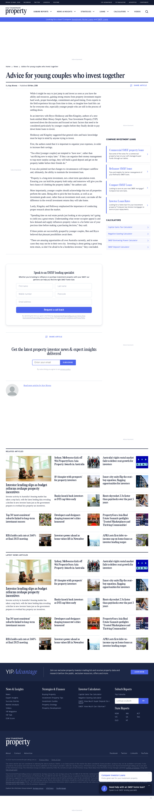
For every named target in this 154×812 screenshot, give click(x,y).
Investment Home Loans (82, 19)
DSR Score (10, 718)
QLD (117, 720)
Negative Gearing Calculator (90, 698)
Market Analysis (12, 705)
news (16, 66)
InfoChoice (50, 788)
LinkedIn (46, 2)
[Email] (54, 302)
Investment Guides (50, 701)
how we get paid (11, 770)
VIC (116, 717)
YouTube (144, 753)
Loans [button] (104, 11)
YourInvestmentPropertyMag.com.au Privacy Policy (38, 318)
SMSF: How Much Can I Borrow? (92, 706)
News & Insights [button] (66, 11)
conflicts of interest (133, 768)
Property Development (51, 708)
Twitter (37, 2)
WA (127, 713)
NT (127, 720)
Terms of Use (55, 759)
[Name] (34, 286)
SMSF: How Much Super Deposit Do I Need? (94, 702)
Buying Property (49, 694)
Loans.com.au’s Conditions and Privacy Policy (71, 318)
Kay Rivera (12, 85)
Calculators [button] (121, 11)
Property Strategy (49, 705)
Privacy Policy (44, 759)
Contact (17, 753)
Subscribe (68, 362)
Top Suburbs (120, 694)
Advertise (133, 2)
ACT (138, 713)
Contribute (144, 2)
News (8, 694)
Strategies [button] (87, 11)
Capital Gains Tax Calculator (90, 694)
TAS (138, 717)
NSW (117, 713)
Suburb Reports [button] (43, 11)
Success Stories (12, 701)
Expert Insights (12, 698)
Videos (137, 11)
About (8, 753)
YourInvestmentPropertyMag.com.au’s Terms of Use (69, 316)
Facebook (27, 2)
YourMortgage (61, 788)
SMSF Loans (103, 19)
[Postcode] (73, 294)
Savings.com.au (38, 788)
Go (143, 700)
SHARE (138, 85)
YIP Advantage (106, 2)
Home (8, 66)
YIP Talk (9, 715)
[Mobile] (34, 294)
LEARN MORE (139, 672)
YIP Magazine (120, 2)
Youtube (56, 2)
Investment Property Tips (52, 698)
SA (127, 717)
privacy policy (65, 369)
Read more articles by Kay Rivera (37, 385)
